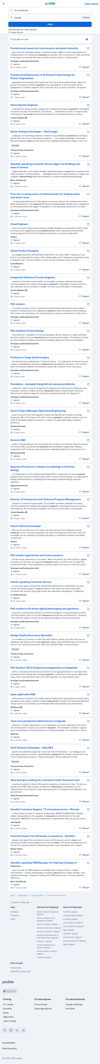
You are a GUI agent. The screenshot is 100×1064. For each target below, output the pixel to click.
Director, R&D (18, 440)
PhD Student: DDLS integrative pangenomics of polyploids (43, 667)
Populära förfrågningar (22, 902)
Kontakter (7, 1008)
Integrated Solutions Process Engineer (32, 277)
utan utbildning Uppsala (73, 923)
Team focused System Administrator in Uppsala (38, 721)
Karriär (6, 1012)
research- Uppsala (44, 941)
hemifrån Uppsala (70, 912)
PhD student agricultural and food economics (36, 555)
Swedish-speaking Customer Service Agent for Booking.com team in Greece (45, 166)
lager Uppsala (68, 930)
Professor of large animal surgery (29, 357)
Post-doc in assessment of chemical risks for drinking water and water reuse (45, 196)
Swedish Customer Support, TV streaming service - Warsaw (44, 809)
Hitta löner (70, 1008)
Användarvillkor (8, 1042)
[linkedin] (23, 1030)
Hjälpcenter (8, 1017)
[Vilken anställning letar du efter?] (50, 10)
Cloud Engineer (19, 224)
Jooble (19, 1058)
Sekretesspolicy (9, 1048)
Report (84, 67)
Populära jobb (15, 968)
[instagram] (11, 1030)
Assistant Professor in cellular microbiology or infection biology (42, 468)
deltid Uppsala (69, 944)
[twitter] (17, 1030)
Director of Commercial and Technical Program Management (45, 499)
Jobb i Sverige (9, 1021)
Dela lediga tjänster (43, 1008)
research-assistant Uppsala (48, 931)
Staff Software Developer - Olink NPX (31, 747)
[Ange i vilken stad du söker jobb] (50, 18)
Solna (12, 919)
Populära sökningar (74, 1004)
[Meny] (3, 3)
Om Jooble (8, 1004)
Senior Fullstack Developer (25, 526)
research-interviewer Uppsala (49, 928)
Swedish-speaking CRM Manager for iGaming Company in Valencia (43, 864)
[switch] (87, 39)
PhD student (17, 304)
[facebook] (4, 1030)
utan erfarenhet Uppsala (73, 926)
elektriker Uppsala (70, 933)
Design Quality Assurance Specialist (31, 635)
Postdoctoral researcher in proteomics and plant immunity (44, 48)
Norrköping (14, 915)
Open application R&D (22, 694)
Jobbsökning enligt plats (20, 971)
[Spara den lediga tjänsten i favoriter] (88, 48)
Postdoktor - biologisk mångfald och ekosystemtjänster (42, 384)
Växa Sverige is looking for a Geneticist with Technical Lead (44, 780)
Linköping (14, 912)
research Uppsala (44, 957)
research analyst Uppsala (47, 924)
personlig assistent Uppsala (74, 941)
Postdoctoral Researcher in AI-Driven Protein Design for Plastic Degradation (42, 77)
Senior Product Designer (24, 250)
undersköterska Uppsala (73, 915)
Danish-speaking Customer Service (30, 582)
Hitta (50, 24)
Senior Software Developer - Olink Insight (34, 131)
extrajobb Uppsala (70, 919)
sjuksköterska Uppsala (72, 937)
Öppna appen (91, 3)
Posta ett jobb (40, 1004)
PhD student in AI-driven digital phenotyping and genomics (44, 608)
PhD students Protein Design (27, 330)
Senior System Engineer (24, 105)
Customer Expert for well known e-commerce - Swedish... (43, 836)
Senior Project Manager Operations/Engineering (38, 410)
